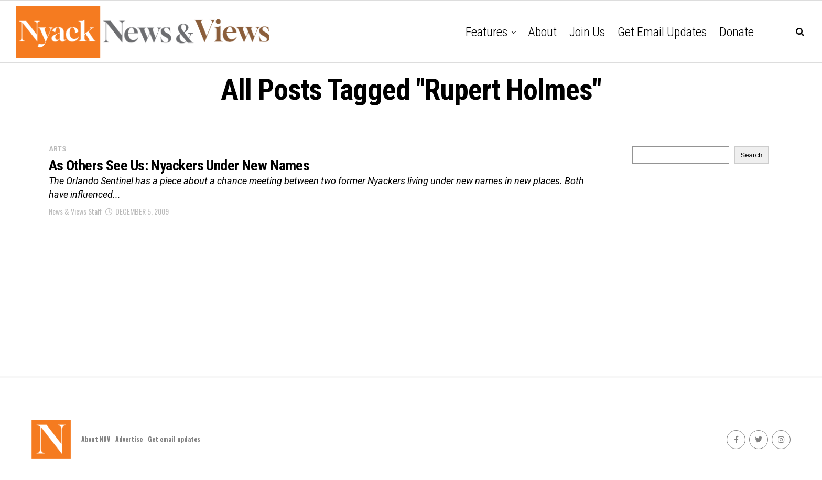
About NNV (95, 438)
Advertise (129, 438)
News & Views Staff (75, 211)
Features (486, 32)
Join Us (587, 32)
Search (751, 155)
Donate (736, 32)
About (542, 32)
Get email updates (662, 32)
